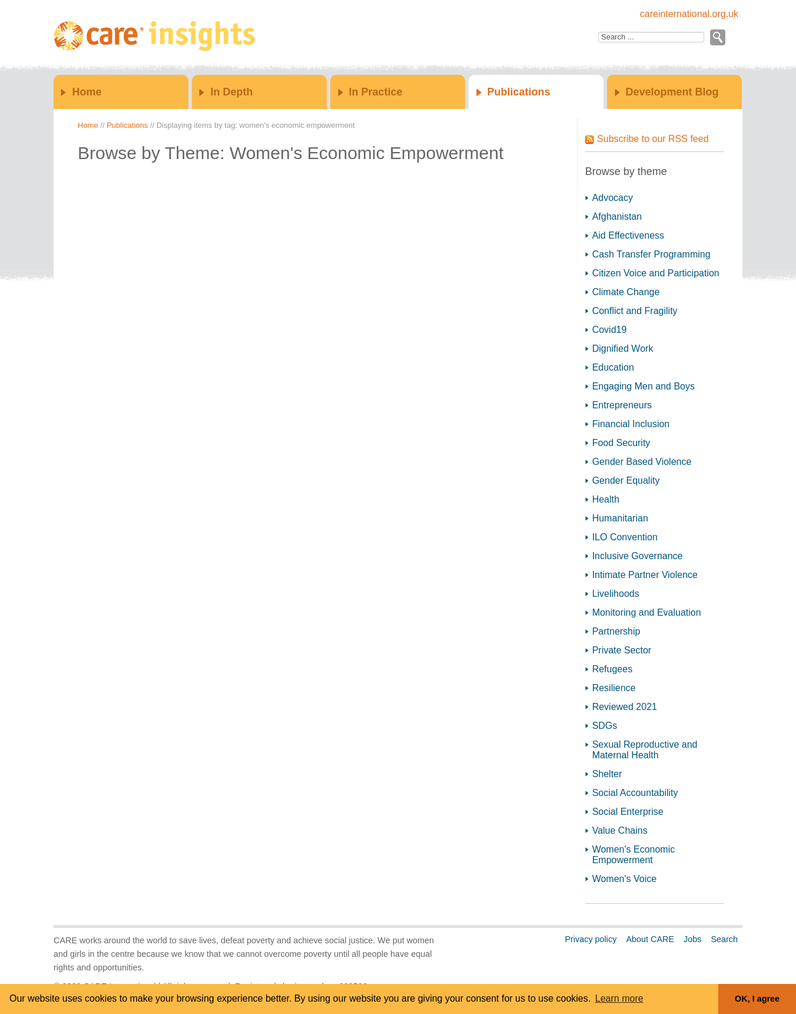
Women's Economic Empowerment (633, 854)
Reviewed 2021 (624, 707)
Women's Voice (624, 879)
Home (86, 92)
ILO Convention (625, 537)
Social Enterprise (628, 812)
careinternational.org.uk (689, 14)
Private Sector (621, 650)
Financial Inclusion (631, 424)
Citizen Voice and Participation (655, 273)
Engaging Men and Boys (643, 386)
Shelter (607, 774)
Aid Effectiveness (628, 235)
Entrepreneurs (622, 405)
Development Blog (672, 92)
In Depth (231, 92)
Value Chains (620, 830)
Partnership (616, 631)
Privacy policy (590, 939)
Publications (518, 92)
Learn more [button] (619, 998)
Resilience (614, 688)
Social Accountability (635, 793)
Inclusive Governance (637, 556)
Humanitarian (620, 518)
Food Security (621, 443)
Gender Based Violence (642, 462)
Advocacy (612, 198)
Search (724, 939)
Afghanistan (617, 217)
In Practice (376, 92)
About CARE (650, 939)
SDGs (605, 726)
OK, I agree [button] (757, 998)
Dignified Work (623, 348)
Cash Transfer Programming (651, 254)
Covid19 (609, 330)
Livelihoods (615, 594)
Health (605, 499)
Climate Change (626, 292)
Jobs (692, 939)
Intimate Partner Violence (645, 575)
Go (717, 37)
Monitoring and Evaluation (646, 612)
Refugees (612, 669)
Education (613, 367)
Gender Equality (626, 480)
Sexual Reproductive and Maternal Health (645, 749)
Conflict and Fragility (635, 311)
